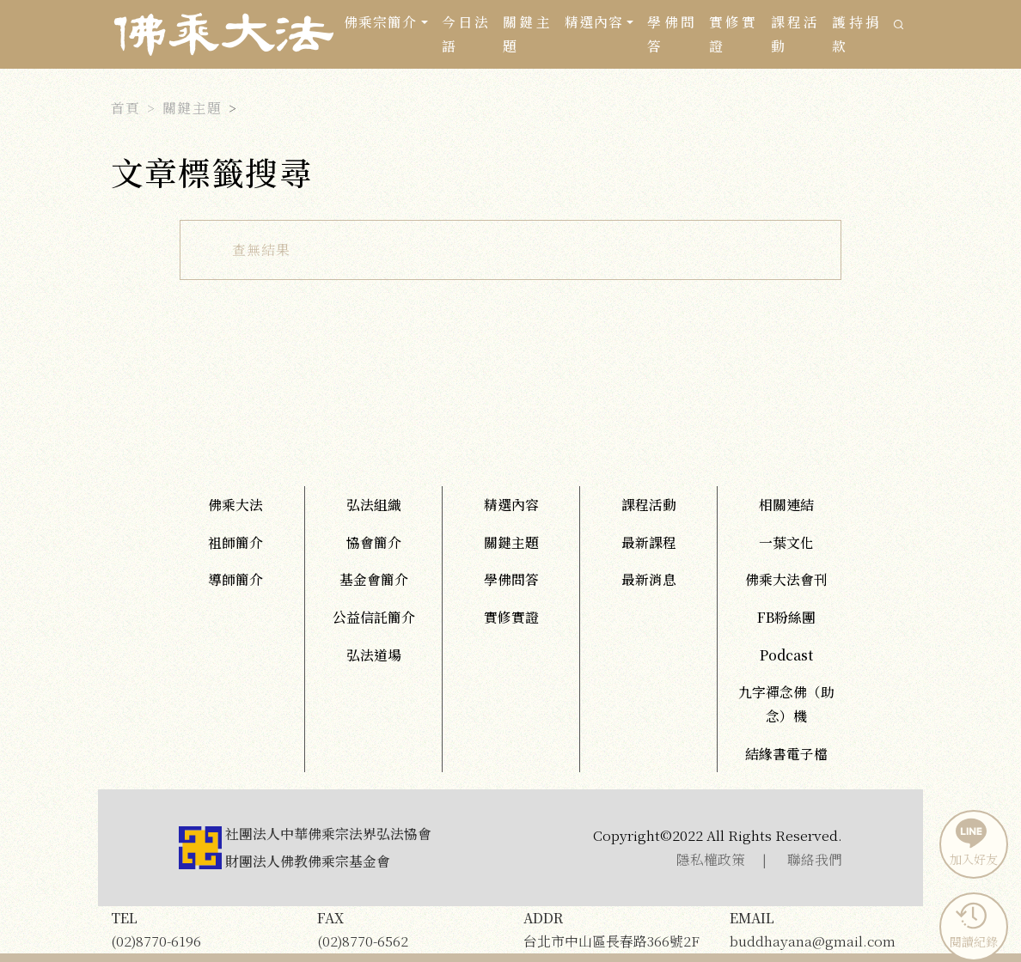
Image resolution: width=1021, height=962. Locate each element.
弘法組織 (373, 504)
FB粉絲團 (786, 617)
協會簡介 (373, 542)
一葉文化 (786, 542)
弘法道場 (373, 655)
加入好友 (971, 843)
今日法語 (466, 34)
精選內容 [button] (594, 22)
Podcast (786, 655)
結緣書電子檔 (786, 754)
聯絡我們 (814, 859)
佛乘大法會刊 (786, 579)
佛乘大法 (235, 504)
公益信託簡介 (374, 617)
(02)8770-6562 (407, 929)
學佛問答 (671, 34)
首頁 (125, 108)
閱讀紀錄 (971, 925)
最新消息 (648, 579)
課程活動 (795, 34)
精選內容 (511, 504)
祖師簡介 (235, 542)
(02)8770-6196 (201, 929)
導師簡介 (235, 579)
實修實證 (733, 34)
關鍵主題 (527, 34)
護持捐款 (856, 34)
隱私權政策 (710, 859)
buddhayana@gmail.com (820, 929)
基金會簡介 (373, 579)
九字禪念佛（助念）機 (786, 704)
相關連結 (786, 504)
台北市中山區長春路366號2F (613, 929)
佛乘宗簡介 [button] (381, 22)
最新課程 (648, 542)
